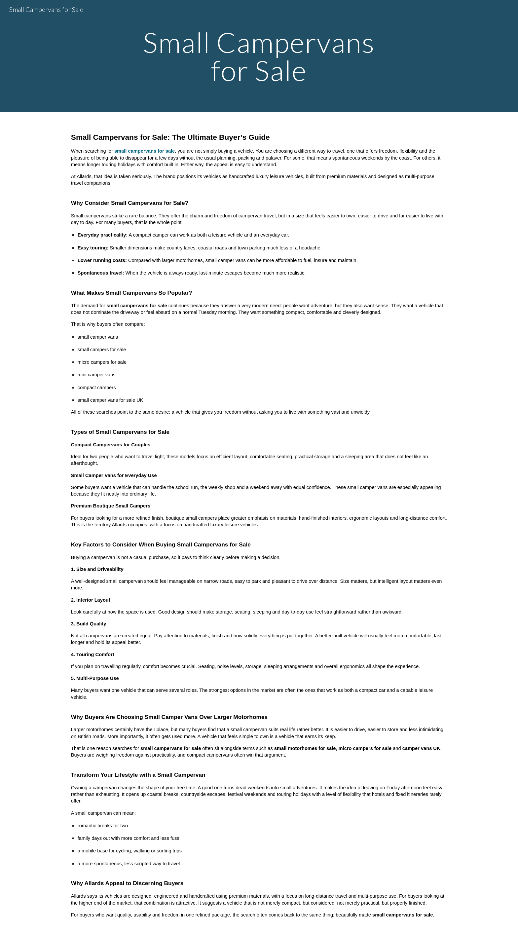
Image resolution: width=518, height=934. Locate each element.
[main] (259, 56)
